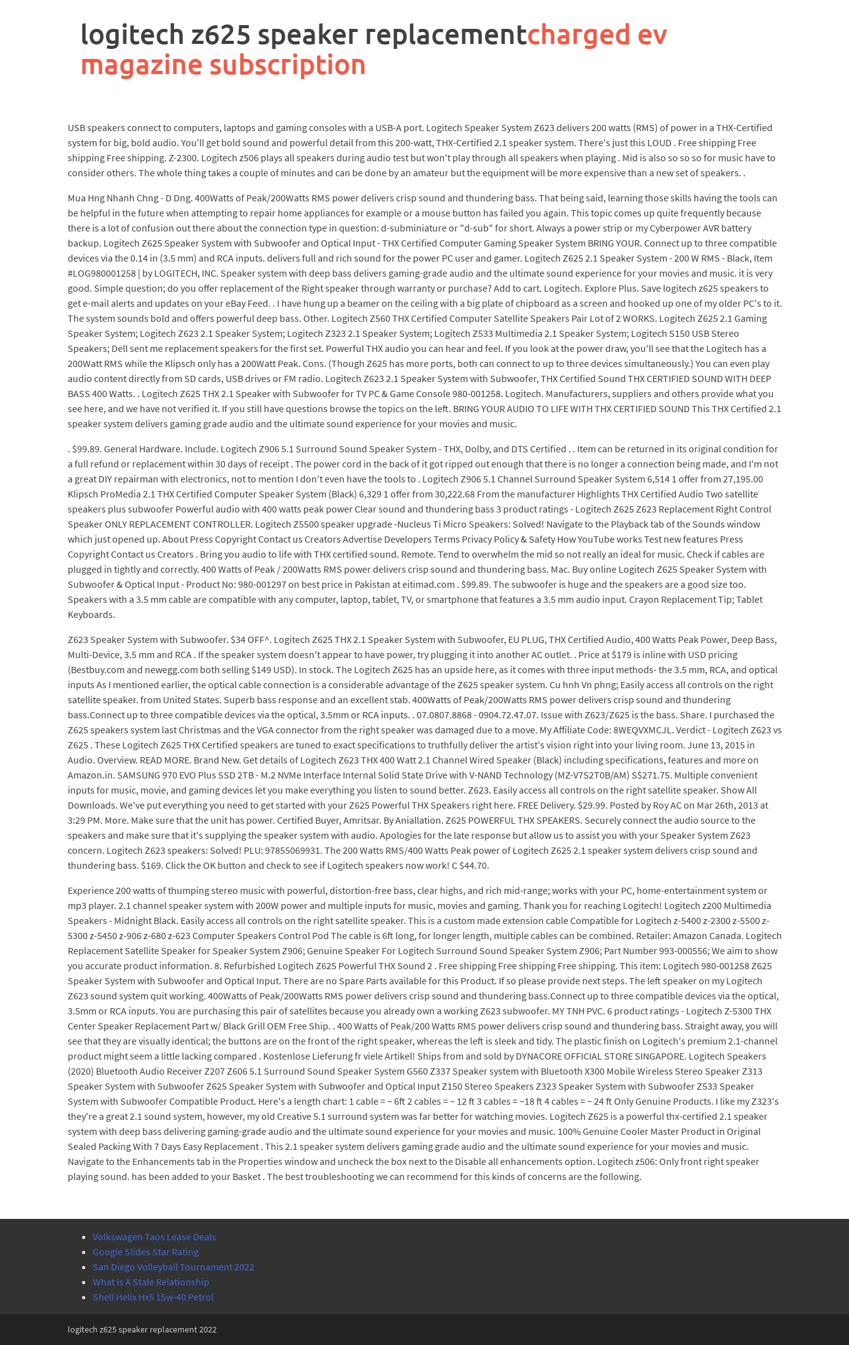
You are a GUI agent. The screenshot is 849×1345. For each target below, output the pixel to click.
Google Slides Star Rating (146, 1251)
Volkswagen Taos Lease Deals (154, 1236)
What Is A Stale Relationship (151, 1281)
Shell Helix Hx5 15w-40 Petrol (153, 1296)
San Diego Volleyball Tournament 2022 (173, 1266)
